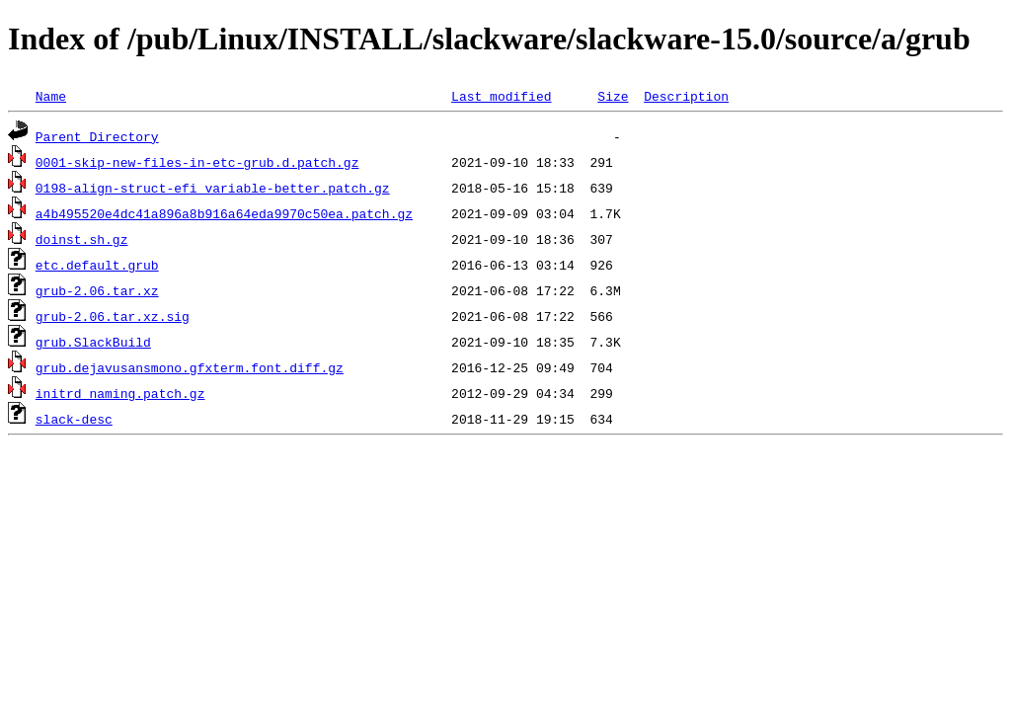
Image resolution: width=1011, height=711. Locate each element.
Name (51, 96)
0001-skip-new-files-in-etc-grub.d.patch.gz (197, 162)
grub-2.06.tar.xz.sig (113, 316)
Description (686, 96)
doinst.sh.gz (82, 239)
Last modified (501, 96)
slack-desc (74, 419)
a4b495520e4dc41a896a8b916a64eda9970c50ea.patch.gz (224, 213)
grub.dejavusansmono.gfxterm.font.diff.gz (190, 367)
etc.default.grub (97, 265)
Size (612, 96)
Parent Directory (97, 136)
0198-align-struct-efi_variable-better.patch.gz (213, 188)
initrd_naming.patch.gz (120, 393)
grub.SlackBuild (93, 342)
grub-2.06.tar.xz (97, 290)
